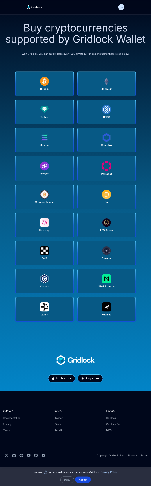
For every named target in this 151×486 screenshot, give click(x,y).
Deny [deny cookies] (67, 479)
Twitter (59, 418)
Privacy (7, 424)
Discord (59, 424)
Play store (90, 378)
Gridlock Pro (113, 424)
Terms (6, 430)
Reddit (58, 430)
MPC (109, 430)
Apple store (61, 378)
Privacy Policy (109, 472)
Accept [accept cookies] (83, 479)
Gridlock (111, 418)
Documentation (11, 418)
